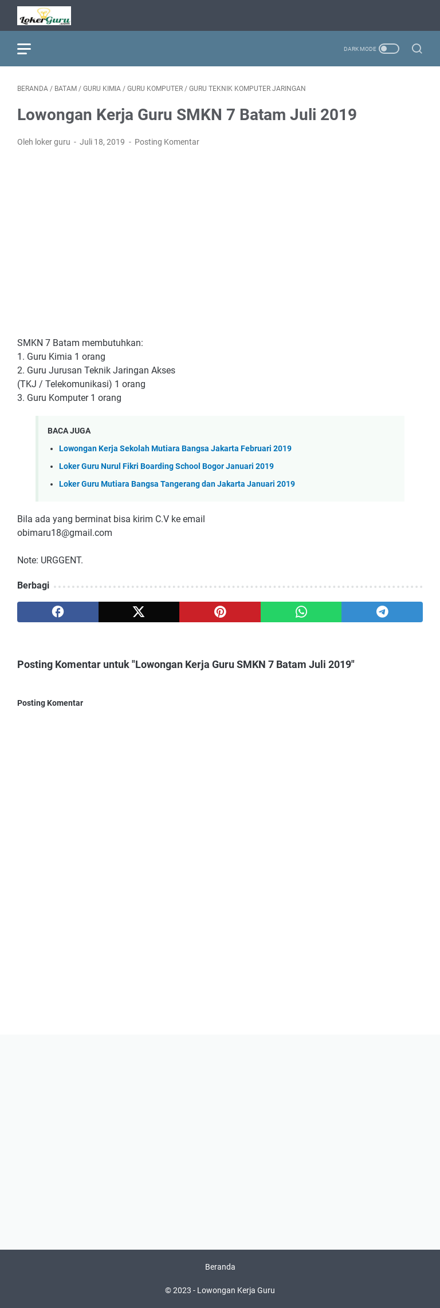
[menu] (31, 48)
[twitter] (139, 612)
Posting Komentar (167, 141)
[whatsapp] (301, 612)
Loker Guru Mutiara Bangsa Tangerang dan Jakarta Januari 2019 (177, 484)
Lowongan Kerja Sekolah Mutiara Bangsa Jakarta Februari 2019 (175, 449)
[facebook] (58, 612)
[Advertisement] (220, 242)
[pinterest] (220, 612)
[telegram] (382, 612)
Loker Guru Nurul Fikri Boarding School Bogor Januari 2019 (166, 466)
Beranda (220, 1266)
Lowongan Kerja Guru (236, 1290)
